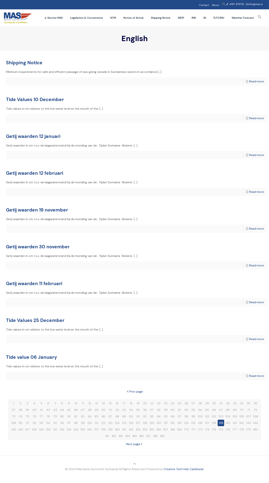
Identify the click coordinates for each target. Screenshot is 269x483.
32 (228, 403)
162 (131, 429)
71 (248, 410)
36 (255, 403)
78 (48, 416)
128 (145, 423)
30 (214, 403)
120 (89, 423)
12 (89, 403)
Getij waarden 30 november (38, 247)
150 (48, 429)
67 (221, 410)
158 (103, 429)
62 (186, 410)
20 (145, 403)
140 (227, 423)
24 (172, 403)
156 (89, 429)
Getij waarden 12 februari (34, 173)
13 (96, 403)
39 (27, 410)
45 (69, 410)
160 (117, 429)
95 (166, 416)
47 (83, 410)
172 (200, 429)
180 (255, 429)
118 (76, 423)
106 (241, 416)
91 (138, 416)
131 (165, 423)
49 (96, 410)
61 (179, 410)
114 (48, 423)
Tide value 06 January (31, 357)
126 (131, 423)
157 (96, 429)
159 (110, 429)
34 (242, 403)
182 (114, 436)
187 (148, 436)
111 (27, 423)
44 (62, 410)
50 (103, 410)
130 (158, 423)
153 (69, 429)
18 (131, 403)
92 (145, 416)
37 (13, 410)
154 (75, 429)
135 (193, 423)
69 (235, 410)
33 (234, 403)
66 (214, 410)
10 (75, 403)
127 (138, 423)
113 (41, 423)
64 (200, 410)
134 (186, 423)
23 (165, 403)
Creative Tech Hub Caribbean (184, 469)
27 (193, 403)
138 (214, 423)
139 (221, 423)
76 (34, 416)
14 (103, 403)
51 (110, 410)
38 (20, 410)
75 (27, 416)
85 (96, 416)
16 (117, 403)
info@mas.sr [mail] (256, 4)
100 (200, 416)
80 (62, 416)
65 (207, 410)
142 (241, 423)
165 (151, 429)
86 (103, 416)
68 (228, 410)
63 (193, 410)
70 (242, 410)
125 (124, 423)
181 (107, 436)
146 (20, 429)
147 (27, 429)
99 (193, 416)
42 (48, 410)
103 (221, 416)
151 (55, 429)
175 (221, 429)
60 (172, 410)
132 (172, 423)
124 (117, 423)
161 (124, 429)
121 (96, 423)
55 (138, 410)
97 (179, 416)
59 (166, 410)
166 (158, 429)
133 (179, 423)
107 (248, 416)
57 (152, 410)
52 (117, 410)
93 (152, 416)
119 (83, 423)
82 (76, 416)
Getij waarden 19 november (37, 210)
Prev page (134, 392)
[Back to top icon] (134, 464)
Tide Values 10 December (35, 99)
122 (103, 423)
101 (207, 416)
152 (62, 429)
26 (186, 403)
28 (200, 403)
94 (159, 416)
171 (193, 429)
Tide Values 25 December (35, 320)
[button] (224, 5)
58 (158, 410)
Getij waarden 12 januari (33, 136)
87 (110, 416)
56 (145, 410)
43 (55, 410)
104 (227, 416)
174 (214, 429)
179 (248, 429)
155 (82, 429)
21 (152, 403)
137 (207, 423)
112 (34, 423)
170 (186, 429)
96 (172, 416)
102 (214, 416)
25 (179, 403)
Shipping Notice (24, 63)
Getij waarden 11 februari (34, 283)
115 (55, 423)
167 (165, 429)
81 (69, 416)
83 (82, 416)
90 (131, 416)
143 (248, 423)
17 (124, 403)
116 (62, 423)
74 (20, 416)
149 (41, 429)
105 (234, 416)
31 (221, 403)
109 (13, 423)
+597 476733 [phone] (236, 4)
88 (117, 416)
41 (41, 410)
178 (241, 429)
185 (134, 436)
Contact (204, 5)
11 (83, 403)
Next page (134, 444)
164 (145, 429)
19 (138, 403)
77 (41, 416)
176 (227, 429)
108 (255, 416)
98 (186, 416)
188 (155, 436)
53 (124, 410)
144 (255, 423)
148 (34, 429)
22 (158, 403)
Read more (256, 81)
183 (121, 436)
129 (152, 423)
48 (90, 410)
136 (200, 423)
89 (124, 416)
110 (20, 423)
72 (255, 410)
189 (162, 436)
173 (207, 429)
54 (131, 410)
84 (90, 416)
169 (179, 429)
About (215, 5)
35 (248, 403)
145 (13, 429)
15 (110, 403)
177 (234, 429)
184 (127, 436)
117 (69, 423)
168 (172, 429)
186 (141, 436)
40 (34, 410)
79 (55, 416)
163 (138, 429)
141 (235, 423)
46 (76, 410)
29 (207, 403)
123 (110, 423)
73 (13, 416)
